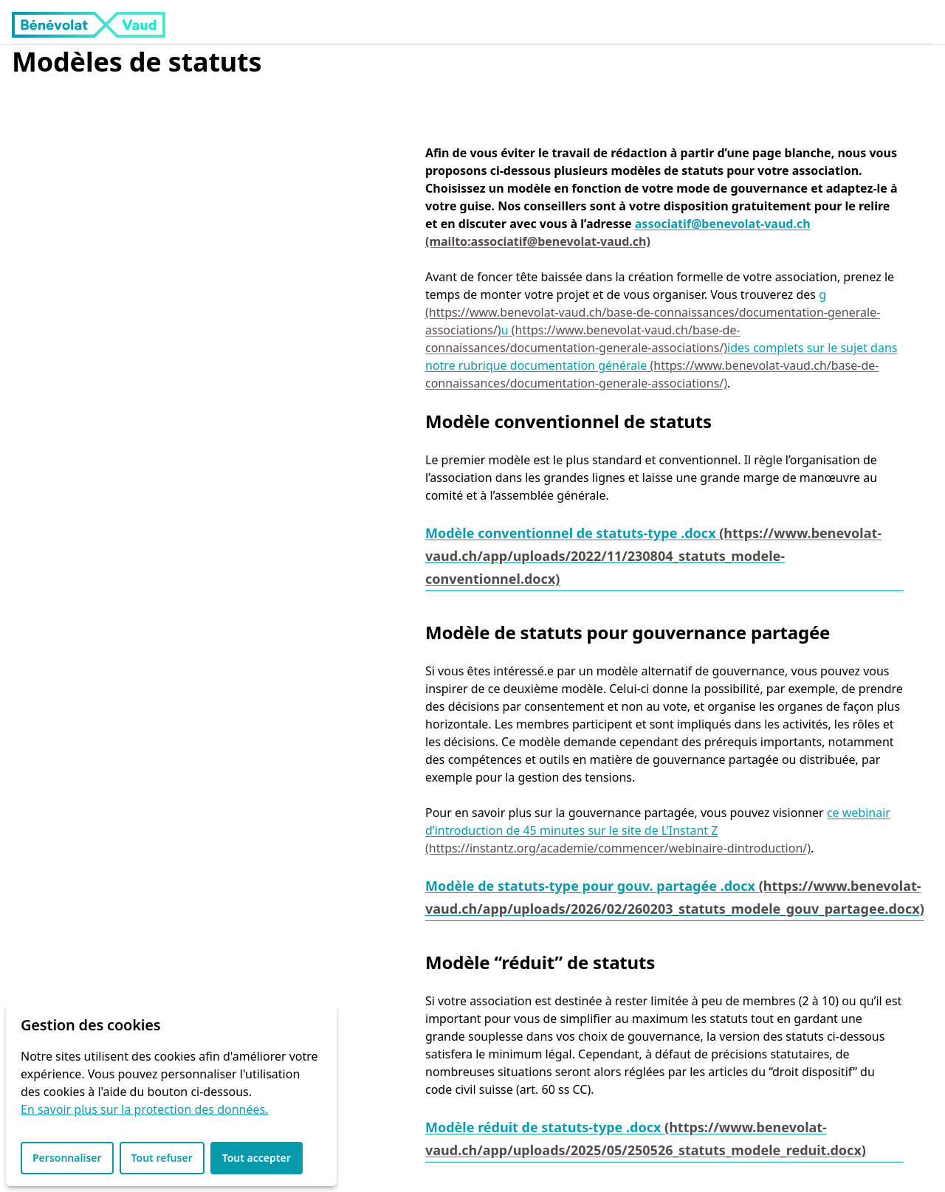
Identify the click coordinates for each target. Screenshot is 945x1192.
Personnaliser (67, 1158)
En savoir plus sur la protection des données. (144, 1109)
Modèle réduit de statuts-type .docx (544, 1127)
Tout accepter (256, 1158)
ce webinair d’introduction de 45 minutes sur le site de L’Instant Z (657, 821)
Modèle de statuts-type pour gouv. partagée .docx (592, 886)
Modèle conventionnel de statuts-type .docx (572, 533)
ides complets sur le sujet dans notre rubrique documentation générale (661, 356)
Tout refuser (162, 1158)
